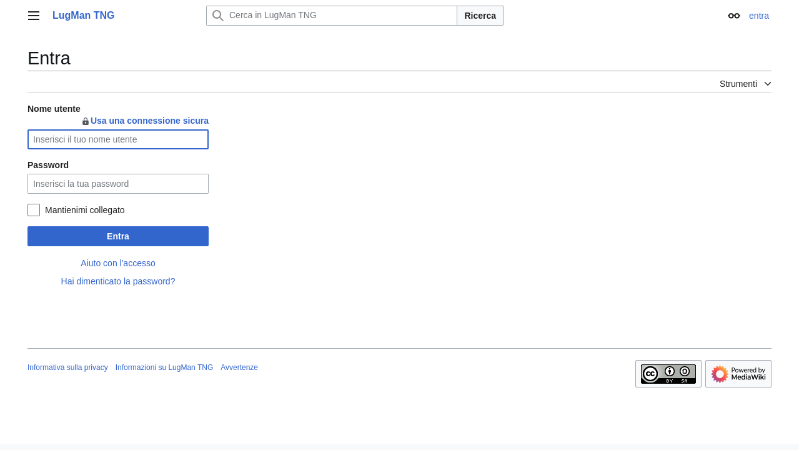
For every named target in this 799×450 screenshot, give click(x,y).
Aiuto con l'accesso (118, 263)
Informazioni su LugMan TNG (165, 367)
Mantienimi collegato (85, 210)
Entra (118, 236)
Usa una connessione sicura (145, 121)
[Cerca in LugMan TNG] (331, 16)
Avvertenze (239, 367)
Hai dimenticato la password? (118, 281)
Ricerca (480, 16)
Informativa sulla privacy (67, 367)
